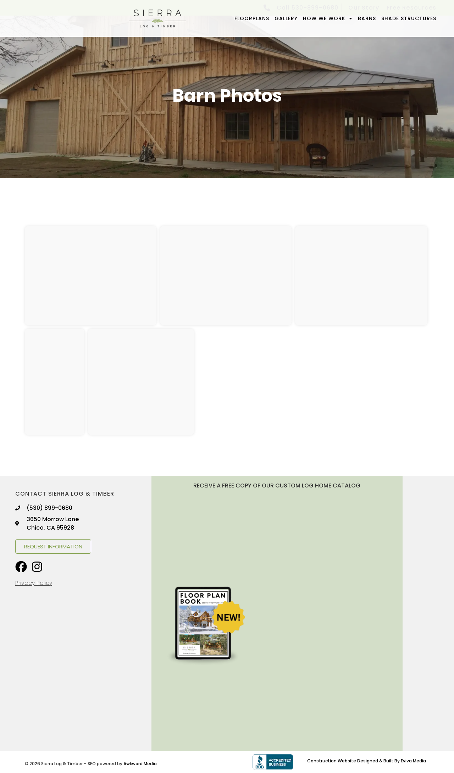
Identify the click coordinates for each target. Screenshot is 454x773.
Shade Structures (408, 18)
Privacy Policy (33, 583)
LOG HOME (316, 485)
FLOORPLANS (251, 18)
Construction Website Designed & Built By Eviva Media (366, 761)
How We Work (328, 18)
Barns (367, 18)
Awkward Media (140, 764)
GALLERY (286, 18)
